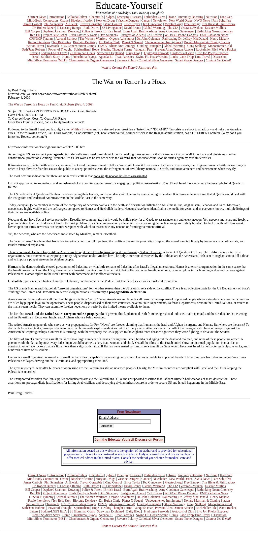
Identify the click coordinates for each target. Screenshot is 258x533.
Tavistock (52, 46)
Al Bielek (71, 24)
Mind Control (113, 24)
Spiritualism (82, 49)
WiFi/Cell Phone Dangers (181, 35)
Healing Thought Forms (116, 49)
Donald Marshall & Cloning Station (207, 42)
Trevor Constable (91, 24)
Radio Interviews (39, 42)
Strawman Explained (110, 53)
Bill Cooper (32, 31)
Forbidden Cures (154, 17)
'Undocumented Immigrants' (163, 42)
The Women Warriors (93, 38)
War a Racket (227, 49)
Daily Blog (133, 53)
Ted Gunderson (152, 24)
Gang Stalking (196, 46)
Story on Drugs (105, 20)
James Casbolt (32, 24)
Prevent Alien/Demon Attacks (174, 49)
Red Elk (35, 35)
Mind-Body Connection (42, 20)
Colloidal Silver (77, 17)
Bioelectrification (82, 20)
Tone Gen (226, 17)
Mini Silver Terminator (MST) (46, 60)
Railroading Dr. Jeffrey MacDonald (185, 38)
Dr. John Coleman (148, 38)
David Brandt (132, 27)
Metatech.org (173, 24)
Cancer (146, 20)
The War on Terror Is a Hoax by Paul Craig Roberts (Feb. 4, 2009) (50, 104)
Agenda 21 (106, 56)
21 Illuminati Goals (82, 53)
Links (174, 56)
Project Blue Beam (55, 35)
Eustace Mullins (215, 27)
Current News (37, 17)
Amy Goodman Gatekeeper (176, 31)
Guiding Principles (149, 46)
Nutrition (212, 17)
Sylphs (110, 17)
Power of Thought (59, 49)
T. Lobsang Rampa (69, 27)
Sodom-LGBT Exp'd (54, 53)
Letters (34, 53)
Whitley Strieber (81, 129)
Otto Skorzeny (109, 35)
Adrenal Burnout (66, 38)
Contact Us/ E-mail (218, 60)
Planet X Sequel (132, 42)
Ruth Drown (91, 27)
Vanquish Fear (143, 49)
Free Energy (191, 24)
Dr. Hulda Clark (109, 42)
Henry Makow (219, 38)
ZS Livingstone (112, 27)
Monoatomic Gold (220, 46)
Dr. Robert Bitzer (43, 27)
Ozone (172, 17)
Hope (95, 49)
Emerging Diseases (129, 17)
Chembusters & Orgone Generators (91, 60)
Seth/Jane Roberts (33, 49)
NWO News (202, 20)
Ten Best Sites (61, 42)
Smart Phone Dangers (189, 60)
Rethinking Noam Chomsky (215, 31)
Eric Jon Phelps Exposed (213, 53)
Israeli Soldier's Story (46, 56)
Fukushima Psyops (84, 56)
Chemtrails (96, 17)
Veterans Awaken (192, 27)
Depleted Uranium (55, 31)
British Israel (112, 31)
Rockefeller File (206, 49)
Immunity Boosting (190, 17)
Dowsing (73, 31)
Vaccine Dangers (128, 20)
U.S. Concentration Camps (78, 46)
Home (66, 56)
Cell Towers (154, 35)
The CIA (172, 27)
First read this (147, 67)
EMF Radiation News (214, 35)
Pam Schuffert (221, 20)
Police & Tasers (92, 31)
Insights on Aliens (133, 35)
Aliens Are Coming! (122, 46)
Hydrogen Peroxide (156, 53)
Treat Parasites (124, 56)
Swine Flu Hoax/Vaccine (152, 56)
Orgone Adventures (121, 38)
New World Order (180, 20)
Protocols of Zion (182, 53)
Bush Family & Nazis (83, 35)
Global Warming (154, 27)
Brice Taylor (132, 24)
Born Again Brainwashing (140, 31)
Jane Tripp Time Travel (195, 56)
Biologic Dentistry (85, 42)
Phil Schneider (53, 24)
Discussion (220, 56)
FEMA (102, 46)
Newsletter (160, 20)
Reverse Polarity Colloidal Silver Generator (145, 60)
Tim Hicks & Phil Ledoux (218, 24)
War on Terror (35, 46)
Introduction (56, 17)
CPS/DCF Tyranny (41, 38)
